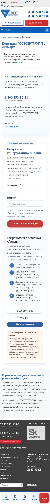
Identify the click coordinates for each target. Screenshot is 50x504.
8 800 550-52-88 (38, 16)
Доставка (4, 469)
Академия (5, 497)
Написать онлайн (25, 324)
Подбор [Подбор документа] (25, 497)
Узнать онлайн (36, 23)
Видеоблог (4, 460)
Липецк (14, 2)
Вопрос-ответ (5, 475)
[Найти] (21, 485)
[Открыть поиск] (47, 30)
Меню (6, 30)
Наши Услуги (5, 454)
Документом (26, 216)
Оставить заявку (6, 463)
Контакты (4, 478)
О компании (5, 466)
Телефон (11, 197)
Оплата (3, 472)
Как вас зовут (14, 185)
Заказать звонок (13, 23)
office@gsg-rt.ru (12, 126)
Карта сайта (32, 484)
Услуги (34, 497)
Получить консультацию (25, 223)
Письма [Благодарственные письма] (15, 497)
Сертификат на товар (9, 457)
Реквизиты (18, 62)
